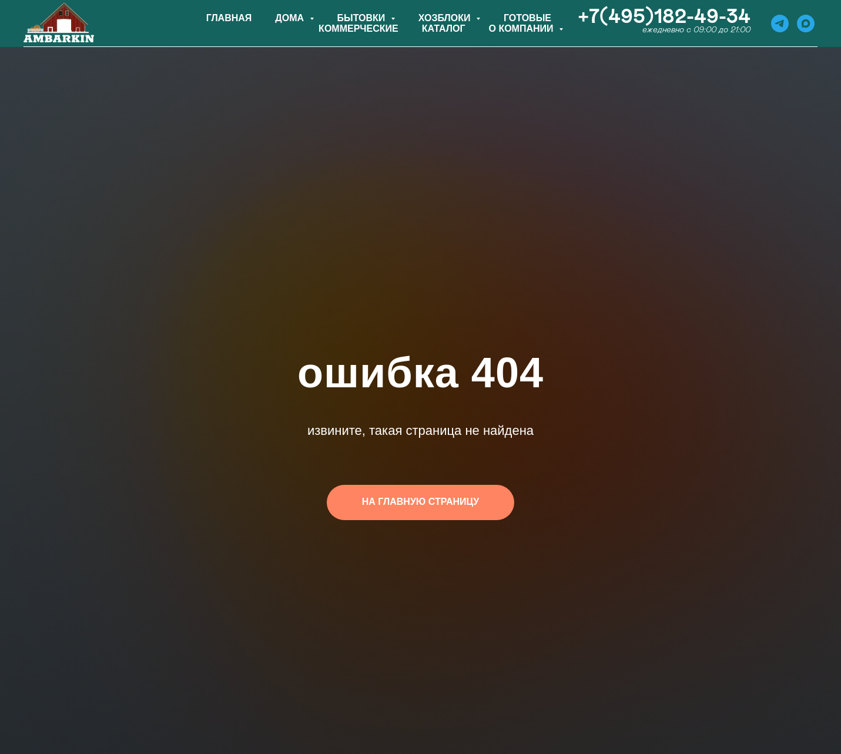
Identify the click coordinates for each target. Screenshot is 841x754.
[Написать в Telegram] (780, 23)
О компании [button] (522, 28)
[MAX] (806, 23)
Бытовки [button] (362, 18)
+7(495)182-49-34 (664, 17)
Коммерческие (358, 28)
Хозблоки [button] (445, 18)
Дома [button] (290, 18)
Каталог (443, 28)
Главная (229, 18)
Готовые (527, 18)
